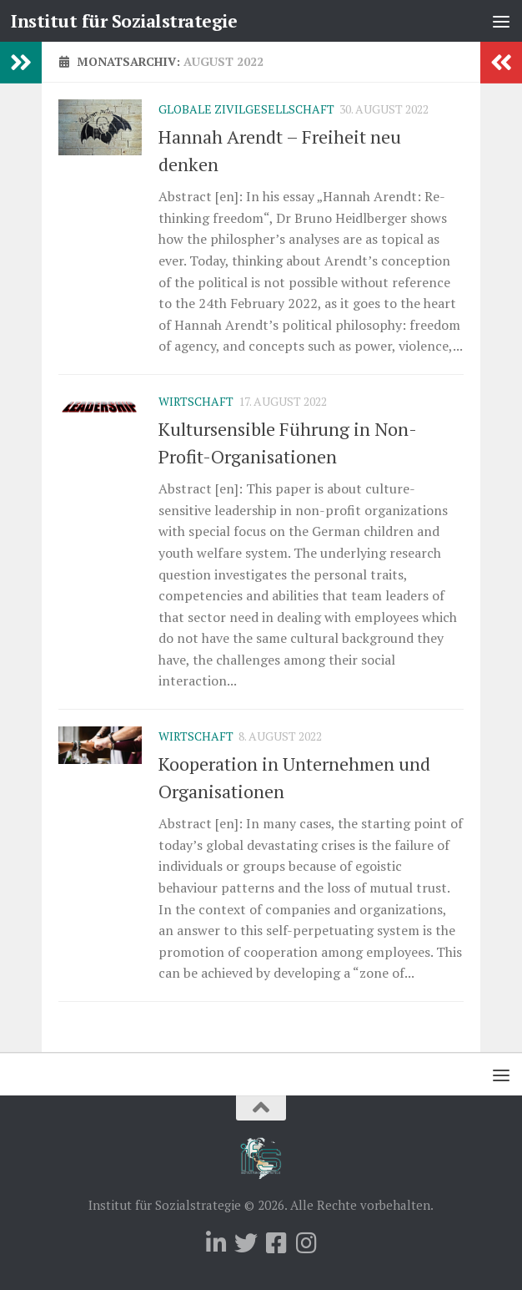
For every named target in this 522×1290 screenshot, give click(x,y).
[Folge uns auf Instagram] (306, 1243)
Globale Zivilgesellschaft (246, 109)
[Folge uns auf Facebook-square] (276, 1243)
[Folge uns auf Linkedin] (216, 1243)
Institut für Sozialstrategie (124, 21)
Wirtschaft (195, 401)
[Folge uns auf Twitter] (246, 1243)
